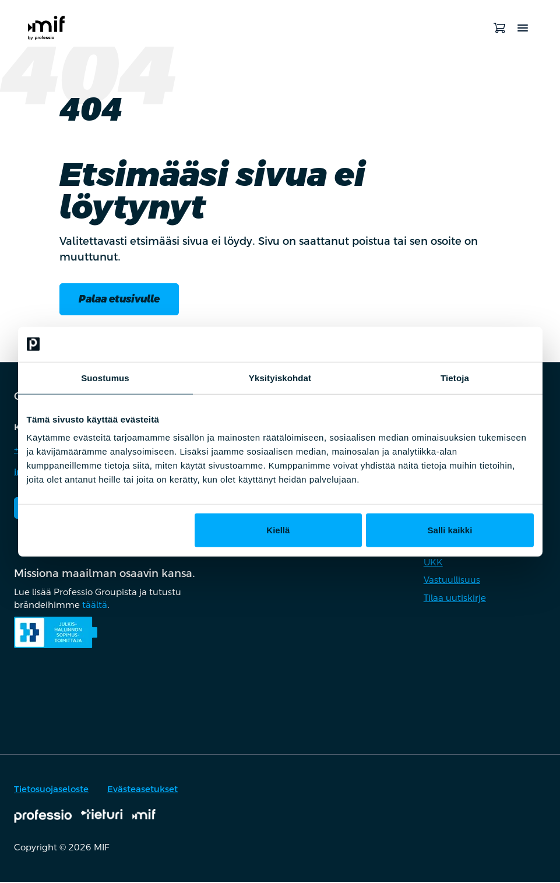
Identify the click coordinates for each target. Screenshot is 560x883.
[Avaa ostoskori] (499, 28)
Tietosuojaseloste (51, 790)
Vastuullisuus (452, 581)
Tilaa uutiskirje (455, 598)
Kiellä (278, 530)
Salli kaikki (450, 530)
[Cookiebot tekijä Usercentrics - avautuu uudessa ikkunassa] (483, 344)
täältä (94, 606)
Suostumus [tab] (105, 377)
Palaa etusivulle (123, 299)
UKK (433, 563)
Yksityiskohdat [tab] (280, 377)
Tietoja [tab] (455, 377)
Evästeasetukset (142, 790)
